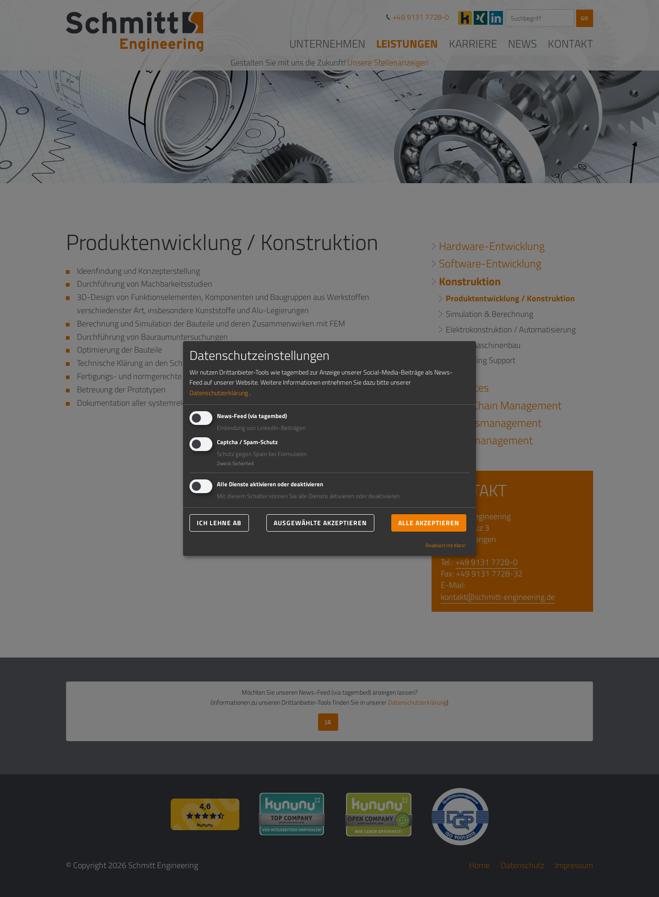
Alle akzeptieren (428, 522)
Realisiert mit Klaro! (446, 545)
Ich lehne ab (219, 522)
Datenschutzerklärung (218, 392)
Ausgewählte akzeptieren (320, 522)
